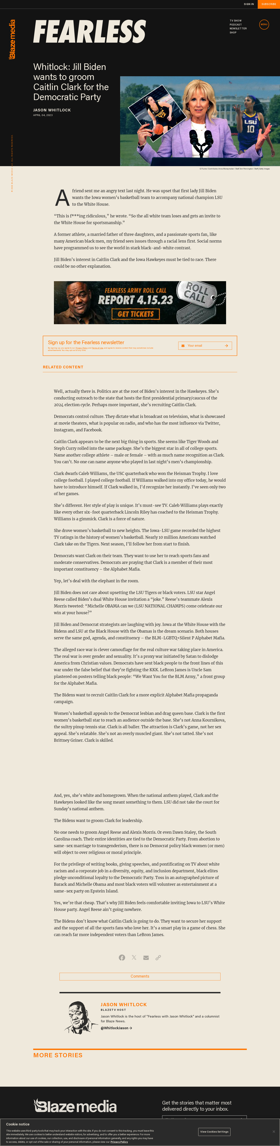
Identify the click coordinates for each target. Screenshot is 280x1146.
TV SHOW (236, 21)
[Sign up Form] (205, 346)
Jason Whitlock (52, 110)
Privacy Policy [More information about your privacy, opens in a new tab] (119, 1142)
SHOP (233, 33)
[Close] (274, 1131)
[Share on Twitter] (134, 958)
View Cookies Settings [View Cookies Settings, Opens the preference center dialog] (214, 1132)
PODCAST (236, 25)
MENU (264, 25)
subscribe (269, 4)
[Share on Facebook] (122, 958)
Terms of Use (97, 348)
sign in (249, 4)
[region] (140, 1132)
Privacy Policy (82, 348)
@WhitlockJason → (116, 1028)
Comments (140, 977)
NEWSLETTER (238, 29)
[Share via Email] (146, 958)
